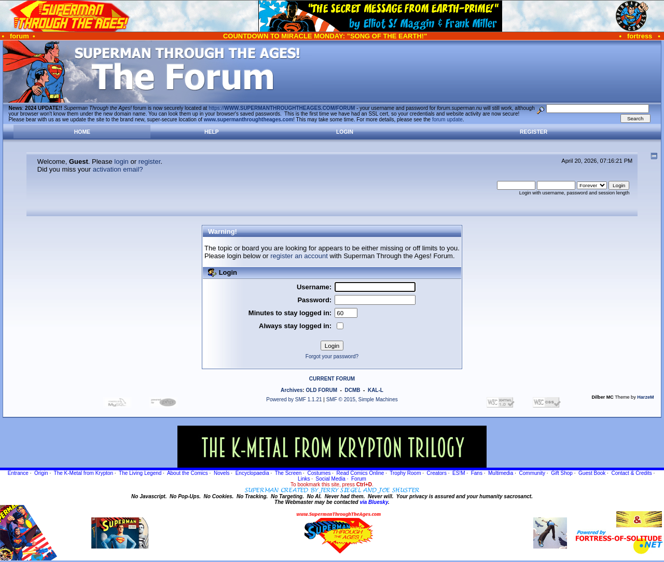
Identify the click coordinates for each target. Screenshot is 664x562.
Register (533, 132)
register (150, 161)
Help (211, 132)
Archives (291, 390)
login (121, 161)
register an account (299, 256)
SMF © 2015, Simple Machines (362, 399)
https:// (282, 108)
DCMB (352, 390)
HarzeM (645, 397)
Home (82, 132)
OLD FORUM (321, 390)
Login (344, 132)
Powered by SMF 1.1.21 (294, 399)
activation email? (118, 169)
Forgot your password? (332, 356)
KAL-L (375, 390)
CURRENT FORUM (332, 379)
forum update (447, 119)
